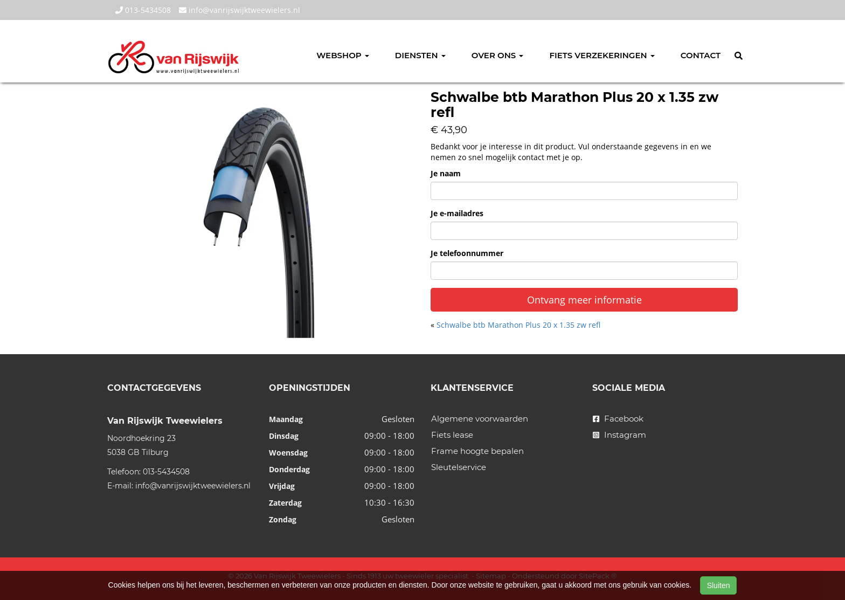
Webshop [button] (342, 55)
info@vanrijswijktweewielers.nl (239, 10)
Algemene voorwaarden (479, 418)
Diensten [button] (420, 55)
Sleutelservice (458, 467)
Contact (701, 55)
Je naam (446, 173)
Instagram (619, 435)
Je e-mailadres (457, 213)
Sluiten (718, 585)
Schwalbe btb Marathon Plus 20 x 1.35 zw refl (518, 325)
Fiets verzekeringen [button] (601, 55)
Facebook (618, 418)
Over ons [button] (498, 55)
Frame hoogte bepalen (477, 451)
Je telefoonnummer (467, 253)
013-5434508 (143, 10)
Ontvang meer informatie (584, 299)
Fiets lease (452, 435)
